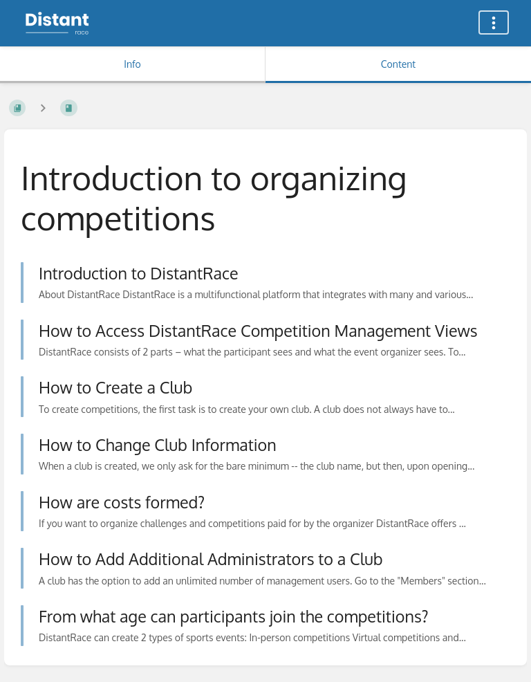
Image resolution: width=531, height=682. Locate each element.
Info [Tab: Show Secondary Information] (132, 64)
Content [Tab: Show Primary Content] (398, 64)
